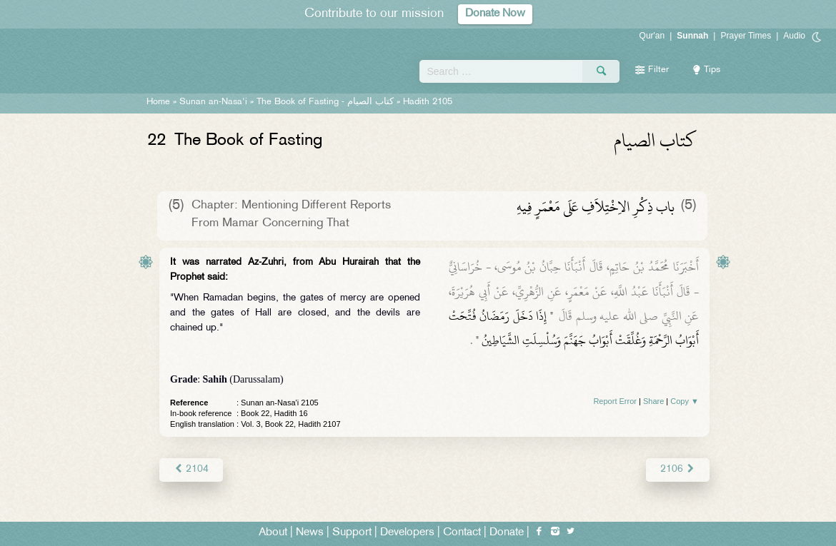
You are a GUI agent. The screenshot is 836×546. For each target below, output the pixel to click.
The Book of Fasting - (325, 102)
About (273, 532)
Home (158, 102)
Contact (462, 532)
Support (352, 532)
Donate (506, 532)
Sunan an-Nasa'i (213, 102)
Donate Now (495, 14)
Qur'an (652, 36)
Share (653, 401)
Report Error (615, 401)
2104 (191, 469)
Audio (794, 36)
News (310, 532)
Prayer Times (745, 36)
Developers (407, 532)
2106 (677, 469)
